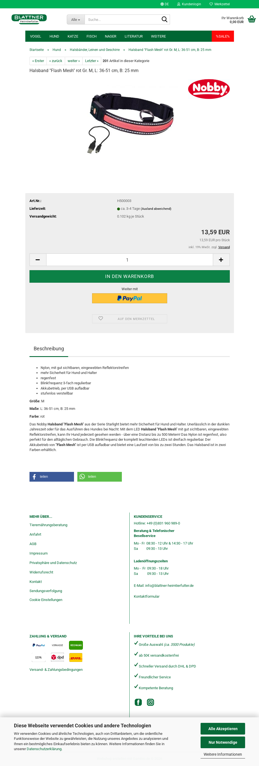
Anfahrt (35, 534)
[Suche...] (75, 19)
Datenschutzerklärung (44, 749)
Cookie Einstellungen (45, 600)
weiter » (74, 61)
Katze (73, 36)
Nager (110, 36)
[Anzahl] (129, 259)
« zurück (55, 61)
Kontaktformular (146, 596)
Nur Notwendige (223, 742)
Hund (54, 36)
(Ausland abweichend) (156, 209)
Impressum (38, 553)
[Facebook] (138, 702)
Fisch (92, 36)
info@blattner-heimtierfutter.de (169, 585)
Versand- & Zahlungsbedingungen (56, 670)
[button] (164, 4)
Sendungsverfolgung (45, 591)
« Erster (38, 61)
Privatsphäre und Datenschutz (53, 563)
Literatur (134, 36)
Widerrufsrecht (41, 572)
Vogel (35, 36)
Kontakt (35, 582)
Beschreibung (49, 348)
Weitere (158, 36)
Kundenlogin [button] (189, 4)
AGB (32, 544)
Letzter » (91, 61)
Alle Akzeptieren (223, 728)
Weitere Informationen (223, 754)
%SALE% (223, 36)
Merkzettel (219, 4)
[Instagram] (150, 702)
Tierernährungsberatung (48, 525)
